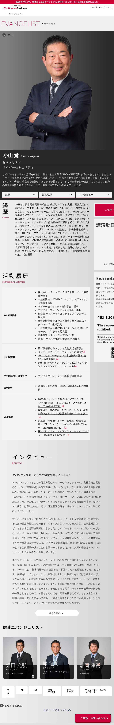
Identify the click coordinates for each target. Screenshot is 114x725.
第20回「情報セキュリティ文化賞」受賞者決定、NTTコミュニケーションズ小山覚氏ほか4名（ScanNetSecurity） (62, 424)
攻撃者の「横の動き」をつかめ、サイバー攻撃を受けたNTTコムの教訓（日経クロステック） (63, 411)
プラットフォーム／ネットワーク (95, 690)
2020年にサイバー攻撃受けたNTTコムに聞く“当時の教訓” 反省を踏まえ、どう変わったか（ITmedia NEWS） (62, 403)
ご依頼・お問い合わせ (93, 675)
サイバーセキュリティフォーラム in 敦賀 (60, 352)
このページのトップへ (55, 709)
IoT (35, 689)
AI (22, 689)
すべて (8, 691)
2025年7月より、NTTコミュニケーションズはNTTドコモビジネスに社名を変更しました (57, 1)
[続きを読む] (57, 613)
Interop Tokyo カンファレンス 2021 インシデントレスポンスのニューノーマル (62, 364)
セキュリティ (70, 690)
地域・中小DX (51, 690)
